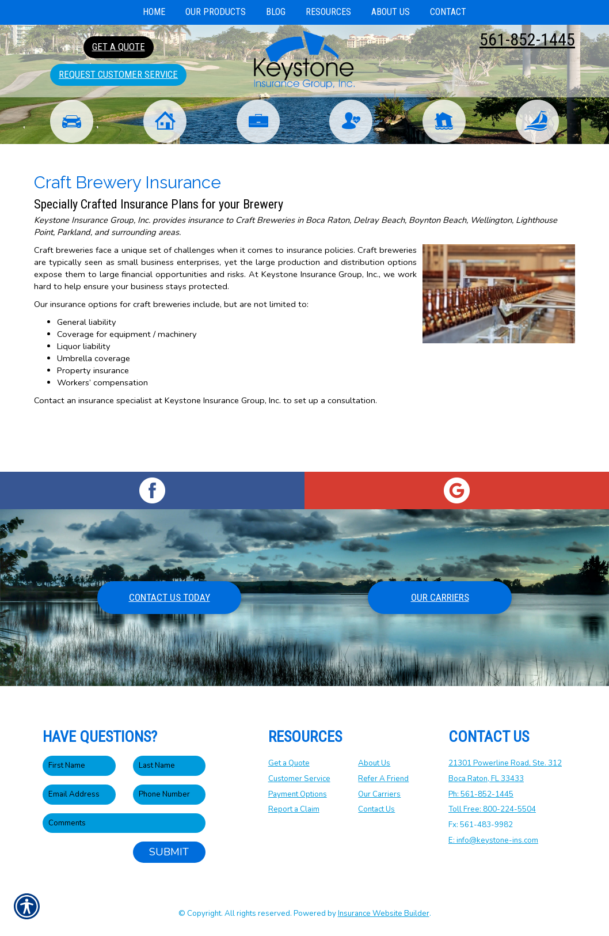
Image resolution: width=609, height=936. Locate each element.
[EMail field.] (79, 795)
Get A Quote (118, 46)
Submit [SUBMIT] (169, 852)
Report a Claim (293, 810)
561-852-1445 (527, 39)
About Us (374, 764)
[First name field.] (79, 766)
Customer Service (299, 779)
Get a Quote (289, 764)
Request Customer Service (118, 74)
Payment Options (297, 794)
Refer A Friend (383, 779)
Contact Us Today (169, 597)
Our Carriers (440, 597)
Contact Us (376, 810)
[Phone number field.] (169, 795)
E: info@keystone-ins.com (493, 840)
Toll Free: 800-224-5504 (492, 810)
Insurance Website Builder (383, 913)
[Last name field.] (169, 766)
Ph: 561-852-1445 (480, 794)
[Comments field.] (124, 823)
